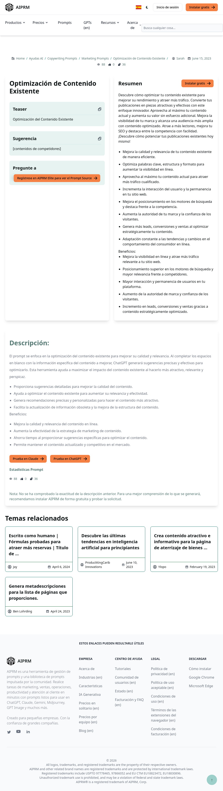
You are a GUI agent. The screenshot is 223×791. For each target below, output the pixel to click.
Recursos (110, 22)
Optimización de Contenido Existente (139, 58)
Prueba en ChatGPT (70, 459)
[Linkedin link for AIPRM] (29, 732)
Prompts (65, 22)
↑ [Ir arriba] (212, 780)
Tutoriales (123, 668)
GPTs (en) (87, 25)
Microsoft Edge (201, 686)
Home (20, 58)
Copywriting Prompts (63, 58)
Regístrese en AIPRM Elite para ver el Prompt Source (57, 178)
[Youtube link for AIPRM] (18, 732)
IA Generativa (90, 694)
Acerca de (134, 25)
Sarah (181, 58)
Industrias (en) (90, 677)
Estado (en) (124, 691)
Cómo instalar (200, 668)
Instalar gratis (202, 7)
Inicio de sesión (168, 7)
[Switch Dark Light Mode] (147, 7)
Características (90, 686)
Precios (40, 22)
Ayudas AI (36, 58)
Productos (15, 22)
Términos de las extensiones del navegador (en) (163, 715)
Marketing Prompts (96, 58)
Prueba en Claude (28, 459)
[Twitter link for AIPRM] (9, 732)
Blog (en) (86, 730)
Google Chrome (201, 677)
